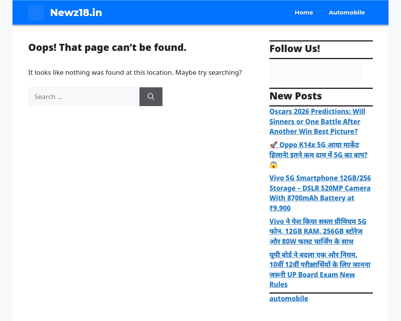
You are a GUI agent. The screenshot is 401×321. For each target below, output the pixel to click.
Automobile (347, 12)
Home (304, 12)
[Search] (151, 96)
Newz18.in (76, 12)
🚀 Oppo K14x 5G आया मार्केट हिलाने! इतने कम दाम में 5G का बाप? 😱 (318, 154)
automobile (288, 298)
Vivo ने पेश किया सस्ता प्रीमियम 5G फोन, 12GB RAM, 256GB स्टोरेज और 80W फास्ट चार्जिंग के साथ (318, 231)
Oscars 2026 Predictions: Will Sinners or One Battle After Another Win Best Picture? (317, 121)
